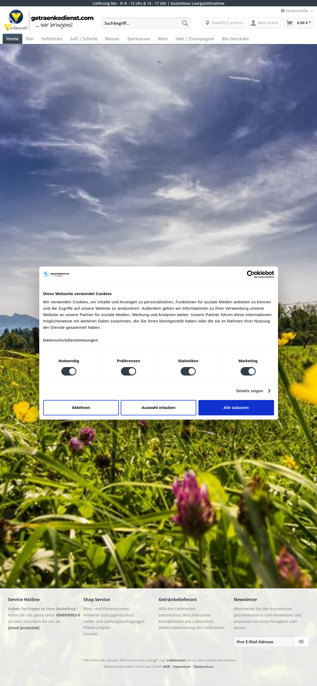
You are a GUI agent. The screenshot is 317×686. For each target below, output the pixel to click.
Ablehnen (81, 407)
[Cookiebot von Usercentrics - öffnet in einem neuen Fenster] (251, 274)
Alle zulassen (236, 407)
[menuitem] (146, 25)
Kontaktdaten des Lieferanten (186, 621)
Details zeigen (249, 391)
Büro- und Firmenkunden (106, 608)
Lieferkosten (176, 660)
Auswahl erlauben (158, 407)
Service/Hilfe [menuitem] (295, 10)
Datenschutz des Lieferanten (185, 615)
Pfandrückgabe (97, 627)
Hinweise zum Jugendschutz (108, 615)
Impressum (181, 666)
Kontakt (90, 633)
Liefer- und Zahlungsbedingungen (114, 621)
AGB (166, 666)
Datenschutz (204, 666)
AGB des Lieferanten (177, 608)
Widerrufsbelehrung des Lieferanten (191, 627)
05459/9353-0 (68, 615)
